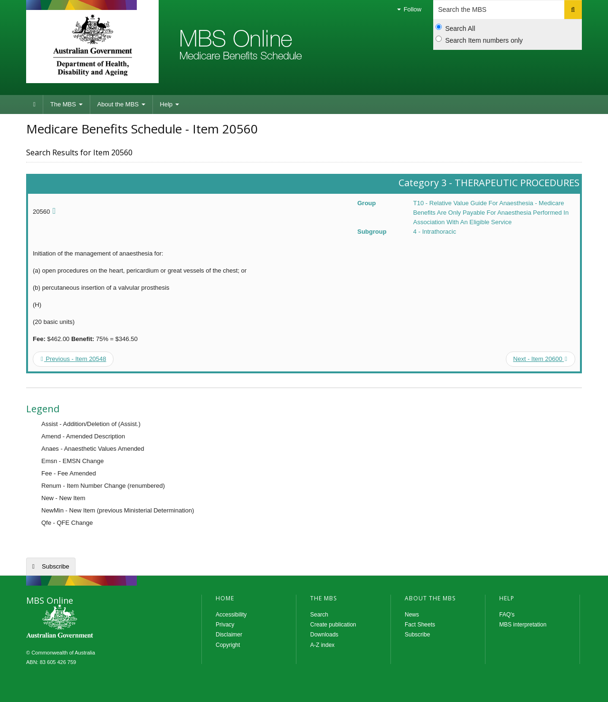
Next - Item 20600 (540, 358)
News (412, 614)
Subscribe (55, 566)
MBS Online (85, 622)
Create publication (333, 624)
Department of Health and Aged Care (92, 45)
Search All (455, 28)
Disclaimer (229, 634)
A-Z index (322, 645)
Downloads (324, 634)
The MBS (66, 104)
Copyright (228, 645)
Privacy (225, 624)
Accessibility (231, 614)
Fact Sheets (420, 624)
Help (169, 104)
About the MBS (121, 104)
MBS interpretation (522, 624)
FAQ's (506, 614)
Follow (409, 9)
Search (319, 614)
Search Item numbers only (479, 40)
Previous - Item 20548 (73, 358)
